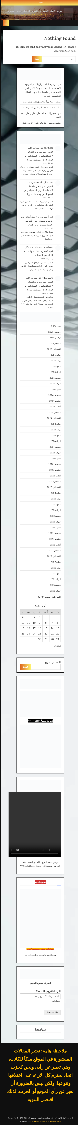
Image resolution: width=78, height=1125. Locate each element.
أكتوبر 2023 (53, 475)
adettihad (47, 147)
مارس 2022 (53, 584)
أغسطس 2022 (52, 556)
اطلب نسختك (51, 1012)
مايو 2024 (54, 435)
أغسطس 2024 (52, 418)
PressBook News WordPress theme (44, 1121)
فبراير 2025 (53, 383)
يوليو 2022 (54, 561)
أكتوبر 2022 (53, 544)
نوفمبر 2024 (53, 400)
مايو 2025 (54, 366)
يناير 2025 (54, 389)
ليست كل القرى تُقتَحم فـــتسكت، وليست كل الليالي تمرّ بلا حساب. (36, 251)
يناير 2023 (54, 527)
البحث (24, 666)
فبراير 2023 (53, 521)
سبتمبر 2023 (53, 481)
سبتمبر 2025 (53, 343)
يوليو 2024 (54, 423)
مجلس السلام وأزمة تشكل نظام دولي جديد (40, 101)
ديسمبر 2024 (53, 395)
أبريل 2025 (54, 372)
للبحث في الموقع (51, 662)
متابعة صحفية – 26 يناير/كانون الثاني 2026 (40, 107)
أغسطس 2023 (52, 487)
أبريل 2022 (54, 579)
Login (39, 2)
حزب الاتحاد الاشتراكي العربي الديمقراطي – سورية (33, 11)
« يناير (56, 645)
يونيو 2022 (54, 567)
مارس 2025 (53, 377)
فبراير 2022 (53, 590)
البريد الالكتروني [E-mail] (46, 991)
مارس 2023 (53, 515)
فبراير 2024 (53, 452)
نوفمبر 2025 (53, 337)
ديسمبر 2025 (53, 331)
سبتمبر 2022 (53, 550)
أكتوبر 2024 (53, 406)
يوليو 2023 (54, 492)
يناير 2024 (54, 458)
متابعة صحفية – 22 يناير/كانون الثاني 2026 (40, 122)
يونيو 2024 (54, 429)
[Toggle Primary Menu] (4, 23)
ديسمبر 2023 (53, 464)
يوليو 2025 (54, 354)
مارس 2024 (53, 446)
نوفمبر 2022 (53, 538)
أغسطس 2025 (52, 349)
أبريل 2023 (54, 510)
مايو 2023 (54, 504)
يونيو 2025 (54, 360)
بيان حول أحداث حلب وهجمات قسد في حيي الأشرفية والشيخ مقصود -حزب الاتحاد (35, 220)
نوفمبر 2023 (53, 469)
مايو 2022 (54, 573)
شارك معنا (39, 1029)
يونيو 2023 (54, 498)
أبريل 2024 (54, 441)
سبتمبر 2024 (53, 412)
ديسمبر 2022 (53, 533)
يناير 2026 (54, 325)
